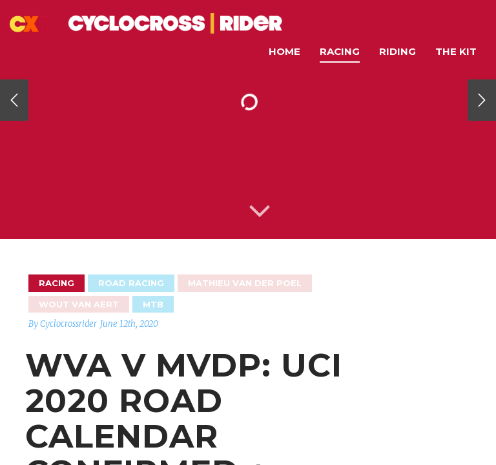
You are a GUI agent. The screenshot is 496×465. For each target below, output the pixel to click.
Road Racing (131, 283)
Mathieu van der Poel (245, 283)
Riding (397, 51)
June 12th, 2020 (129, 323)
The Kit (456, 51)
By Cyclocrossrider (62, 323)
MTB (153, 304)
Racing (340, 51)
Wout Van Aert (79, 304)
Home (284, 51)
